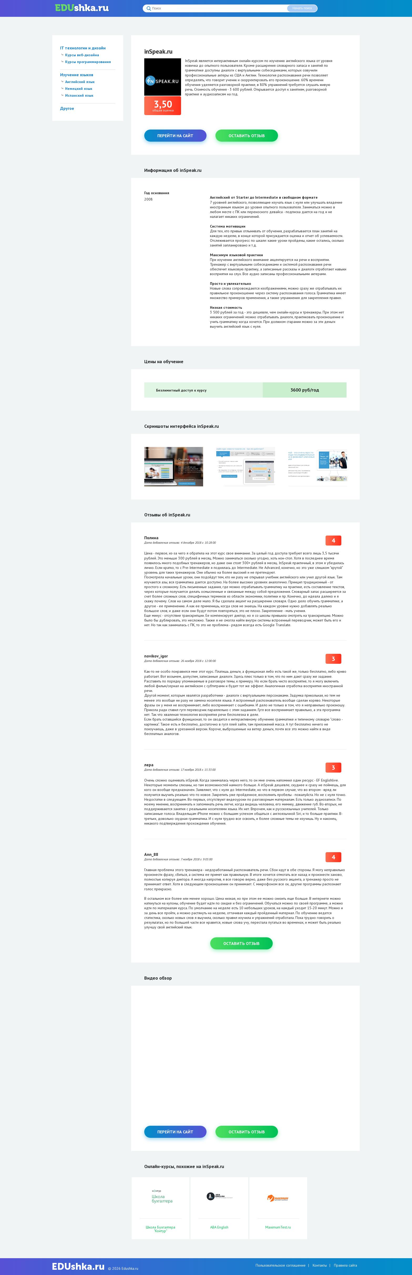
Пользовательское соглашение (281, 1265)
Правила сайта (345, 1265)
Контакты (320, 1265)
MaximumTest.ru (278, 1227)
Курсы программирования (88, 61)
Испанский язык (79, 95)
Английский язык (80, 81)
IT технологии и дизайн (83, 47)
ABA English (219, 1227)
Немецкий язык (78, 88)
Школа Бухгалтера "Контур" (160, 1229)
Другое (67, 108)
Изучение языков (76, 74)
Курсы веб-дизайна (82, 55)
